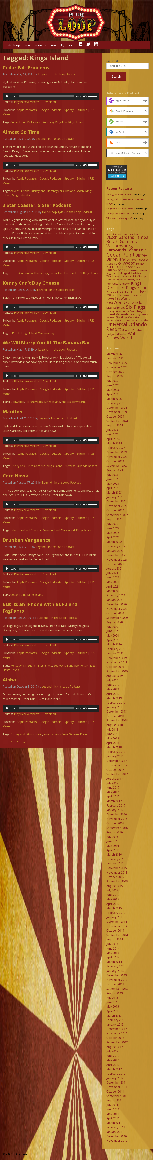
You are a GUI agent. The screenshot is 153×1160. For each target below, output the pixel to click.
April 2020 (112, 640)
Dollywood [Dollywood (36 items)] (125, 263)
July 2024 (112, 430)
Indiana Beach (74, 191)
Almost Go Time (21, 132)
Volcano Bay (46, 333)
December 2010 (116, 1136)
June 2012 (112, 1056)
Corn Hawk (15, 475)
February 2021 (115, 595)
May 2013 (112, 1006)
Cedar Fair (56, 273)
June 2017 (112, 787)
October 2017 (115, 770)
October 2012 (115, 1038)
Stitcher (82, 110)
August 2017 (114, 778)
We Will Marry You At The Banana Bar (46, 342)
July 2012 (112, 1051)
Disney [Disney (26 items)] (141, 255)
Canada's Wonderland (45, 530)
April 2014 (112, 957)
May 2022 (112, 533)
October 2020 (115, 613)
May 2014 (112, 953)
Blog (62, 45)
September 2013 (117, 989)
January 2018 (114, 756)
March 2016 (114, 854)
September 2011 (117, 1096)
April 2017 (112, 796)
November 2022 (116, 506)
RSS (92, 110)
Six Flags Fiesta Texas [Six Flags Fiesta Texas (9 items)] (117, 311)
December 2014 (116, 922)
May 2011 (112, 1114)
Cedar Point (18, 122)
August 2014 (114, 939)
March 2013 (114, 1015)
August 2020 (114, 622)
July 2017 (112, 783)
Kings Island (76, 122)
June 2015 (112, 895)
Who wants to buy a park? (119, 218)
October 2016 (115, 823)
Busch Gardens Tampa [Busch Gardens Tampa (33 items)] (127, 237)
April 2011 (112, 1118)
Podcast (38, 45)
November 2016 (116, 819)
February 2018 (115, 752)
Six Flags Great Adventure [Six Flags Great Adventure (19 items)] (124, 312)
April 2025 (112, 394)
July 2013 (112, 998)
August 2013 (114, 993)
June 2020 (112, 631)
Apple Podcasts (27, 110)
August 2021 (114, 568)
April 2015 (112, 904)
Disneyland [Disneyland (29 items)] (116, 259)
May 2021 (112, 582)
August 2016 (114, 832)
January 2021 (114, 600)
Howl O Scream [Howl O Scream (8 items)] (123, 276)
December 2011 (116, 1082)
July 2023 (112, 475)
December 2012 (116, 1029)
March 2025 (114, 399)
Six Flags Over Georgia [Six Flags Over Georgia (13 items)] (131, 317)
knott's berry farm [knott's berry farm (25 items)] (122, 291)
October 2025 (115, 372)
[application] (51, 96)
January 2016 (114, 863)
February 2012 (115, 1073)
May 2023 (112, 484)
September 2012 (117, 1042)
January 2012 (114, 1078)
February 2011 (115, 1127)
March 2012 (114, 1069)
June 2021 (112, 577)
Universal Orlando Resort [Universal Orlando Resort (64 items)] (126, 326)
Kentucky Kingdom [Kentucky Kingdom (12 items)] (118, 283)
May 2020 (112, 635)
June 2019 (112, 685)
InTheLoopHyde (52, 212)
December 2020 (116, 604)
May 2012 (112, 1060)
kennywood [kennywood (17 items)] (135, 279)
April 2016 (112, 850)
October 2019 (115, 667)
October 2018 (115, 716)
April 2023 (112, 488)
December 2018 (116, 711)
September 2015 (117, 881)
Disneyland (38, 191)
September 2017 (117, 774)
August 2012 (114, 1047)
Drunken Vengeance (27, 540)
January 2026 (114, 358)
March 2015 (114, 908)
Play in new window (26, 102)
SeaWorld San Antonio (68, 665)
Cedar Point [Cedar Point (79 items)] (120, 254)
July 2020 (112, 627)
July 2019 (112, 680)
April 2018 (112, 743)
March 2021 (114, 591)
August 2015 (114, 886)
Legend (43, 74)
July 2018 (112, 729)
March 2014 (114, 962)
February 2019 (115, 703)
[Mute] (85, 96)
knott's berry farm (73, 402)
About (71, 45)
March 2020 (114, 644)
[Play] (7, 96)
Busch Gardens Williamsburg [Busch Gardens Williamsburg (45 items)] (121, 243)
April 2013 (112, 1011)
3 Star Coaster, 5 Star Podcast (37, 205)
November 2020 (116, 609)
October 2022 (115, 510)
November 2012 (116, 1033)
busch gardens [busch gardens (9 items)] (131, 234)
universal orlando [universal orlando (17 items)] (135, 320)
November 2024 (116, 412)
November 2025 (116, 367)
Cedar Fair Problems (26, 67)
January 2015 (114, 917)
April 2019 (112, 694)
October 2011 (115, 1091)
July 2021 (112, 573)
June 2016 (112, 841)
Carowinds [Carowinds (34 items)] (116, 250)
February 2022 (115, 546)
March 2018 (114, 747)
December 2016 (116, 814)
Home (27, 45)
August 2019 (114, 676)
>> (24, 742)
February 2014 (115, 966)
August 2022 (114, 519)
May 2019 (112, 689)
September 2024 (117, 421)
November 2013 (116, 980)
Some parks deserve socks (119, 213)
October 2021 (115, 564)
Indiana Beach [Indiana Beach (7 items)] (119, 279)
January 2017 (114, 810)
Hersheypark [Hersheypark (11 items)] (123, 273)
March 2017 (114, 801)
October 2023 (115, 461)
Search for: (112, 60)
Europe (69, 273)
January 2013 (114, 1024)
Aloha (9, 679)
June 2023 (112, 479)
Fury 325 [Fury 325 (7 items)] (140, 267)
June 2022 (112, 528)
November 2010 (116, 1141)
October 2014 (115, 930)
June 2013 (112, 1002)
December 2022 (116, 501)
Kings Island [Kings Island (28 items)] (136, 287)
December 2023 (116, 452)
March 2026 (114, 354)
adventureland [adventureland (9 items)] (114, 234)
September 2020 (117, 618)
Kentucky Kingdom (54, 122)
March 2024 (114, 443)
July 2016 (112, 837)
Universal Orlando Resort (80, 466)
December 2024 (116, 408)
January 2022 (114, 551)
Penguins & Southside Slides (120, 208)
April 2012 (112, 1065)
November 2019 (116, 662)
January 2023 (114, 497)
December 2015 (116, 868)
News (53, 45)
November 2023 (116, 457)
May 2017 (112, 792)
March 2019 (114, 698)
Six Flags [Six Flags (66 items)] (135, 307)
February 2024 (115, 448)
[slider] (46, 96)
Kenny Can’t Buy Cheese (31, 283)
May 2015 (112, 899)
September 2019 (117, 671)
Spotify (69, 110)
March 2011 (114, 1123)
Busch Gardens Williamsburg (29, 273)
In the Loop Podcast (63, 74)
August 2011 (114, 1100)
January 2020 (114, 653)
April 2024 (112, 439)
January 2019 (114, 707)
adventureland (20, 191)
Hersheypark (55, 191)
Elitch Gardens (35, 466)
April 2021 (112, 586)
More (6, 114)
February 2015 (115, 913)
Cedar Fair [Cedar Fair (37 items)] (136, 250)
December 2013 (116, 975)
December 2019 (116, 658)
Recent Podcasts (119, 188)
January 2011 (114, 1132)
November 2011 (116, 1087)
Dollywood (34, 122)
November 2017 (116, 765)
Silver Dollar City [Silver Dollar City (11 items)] (115, 307)
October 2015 (115, 877)
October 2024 (115, 416)
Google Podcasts (50, 110)
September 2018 (117, 720)
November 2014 (116, 926)
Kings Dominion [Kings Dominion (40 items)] (123, 285)
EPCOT (15, 333)
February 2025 (115, 403)
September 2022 (117, 515)
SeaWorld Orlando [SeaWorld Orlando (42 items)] (124, 302)
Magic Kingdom (22, 195)
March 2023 (114, 492)
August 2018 (114, 725)
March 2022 (114, 542)
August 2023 (114, 470)
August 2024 (114, 425)
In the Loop (12, 45)
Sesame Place (78, 734)
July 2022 (112, 524)
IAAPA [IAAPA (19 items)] (136, 276)
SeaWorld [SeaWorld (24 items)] (122, 298)
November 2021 (116, 559)
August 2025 (114, 376)
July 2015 (112, 890)
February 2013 (115, 1020)
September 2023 (117, 466)
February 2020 (115, 649)
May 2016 (112, 846)
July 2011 (112, 1105)
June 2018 (112, 734)
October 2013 (115, 984)
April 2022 (112, 537)
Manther (13, 411)
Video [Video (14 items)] (123, 334)
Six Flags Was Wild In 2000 (119, 194)
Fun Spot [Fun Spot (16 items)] (128, 267)
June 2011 (112, 1109)
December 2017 (116, 761)
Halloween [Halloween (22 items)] (114, 270)
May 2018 (112, 738)
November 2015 (116, 872)
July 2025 (112, 381)
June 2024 (112, 434)
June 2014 (112, 948)
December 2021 (116, 555)
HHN (78, 273)
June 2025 (112, 385)
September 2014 (117, 935)
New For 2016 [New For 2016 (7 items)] (128, 295)
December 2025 (116, 363)
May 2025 (112, 390)
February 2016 (115, 859)
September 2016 (117, 828)
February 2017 (115, 805)
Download (49, 102)
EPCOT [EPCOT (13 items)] (116, 267)
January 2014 (114, 971)
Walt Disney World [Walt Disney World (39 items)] (121, 336)
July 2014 (112, 944)
